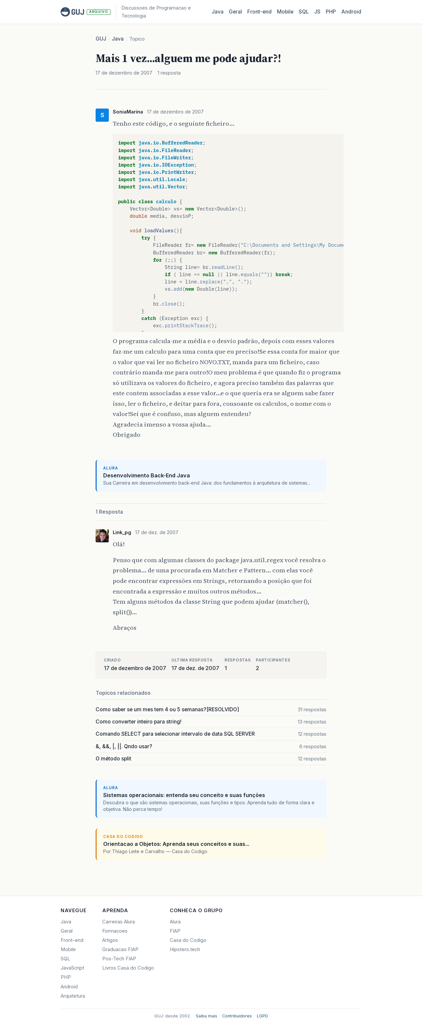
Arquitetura (73, 996)
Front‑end (259, 12)
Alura (175, 922)
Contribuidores (237, 1015)
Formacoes (115, 931)
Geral (235, 12)
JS (317, 12)
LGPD (262, 1015)
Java (218, 12)
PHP (331, 12)
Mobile (285, 12)
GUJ (101, 39)
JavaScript (72, 968)
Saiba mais (206, 1015)
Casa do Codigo (188, 940)
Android (351, 12)
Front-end (72, 940)
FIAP (175, 931)
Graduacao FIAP (120, 949)
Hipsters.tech (185, 949)
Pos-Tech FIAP (119, 959)
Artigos (110, 940)
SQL (304, 12)
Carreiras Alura (118, 922)
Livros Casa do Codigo (128, 968)
